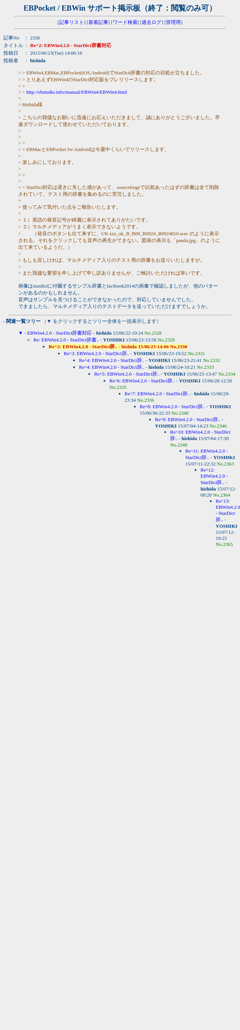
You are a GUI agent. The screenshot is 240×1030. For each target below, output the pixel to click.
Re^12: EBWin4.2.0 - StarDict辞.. (214, 476)
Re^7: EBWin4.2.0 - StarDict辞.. (157, 393)
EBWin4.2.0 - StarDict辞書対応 (59, 333)
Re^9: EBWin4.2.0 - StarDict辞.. (187, 419)
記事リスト (71, 22)
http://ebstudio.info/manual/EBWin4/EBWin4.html (76, 92)
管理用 (173, 22)
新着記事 (98, 22)
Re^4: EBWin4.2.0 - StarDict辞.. (111, 360)
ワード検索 (125, 22)
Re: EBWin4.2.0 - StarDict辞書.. (66, 340)
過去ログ (151, 22)
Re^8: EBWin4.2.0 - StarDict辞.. (172, 406)
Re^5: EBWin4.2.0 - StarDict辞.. (126, 374)
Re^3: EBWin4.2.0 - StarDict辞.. (96, 353)
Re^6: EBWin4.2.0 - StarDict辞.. (142, 381)
